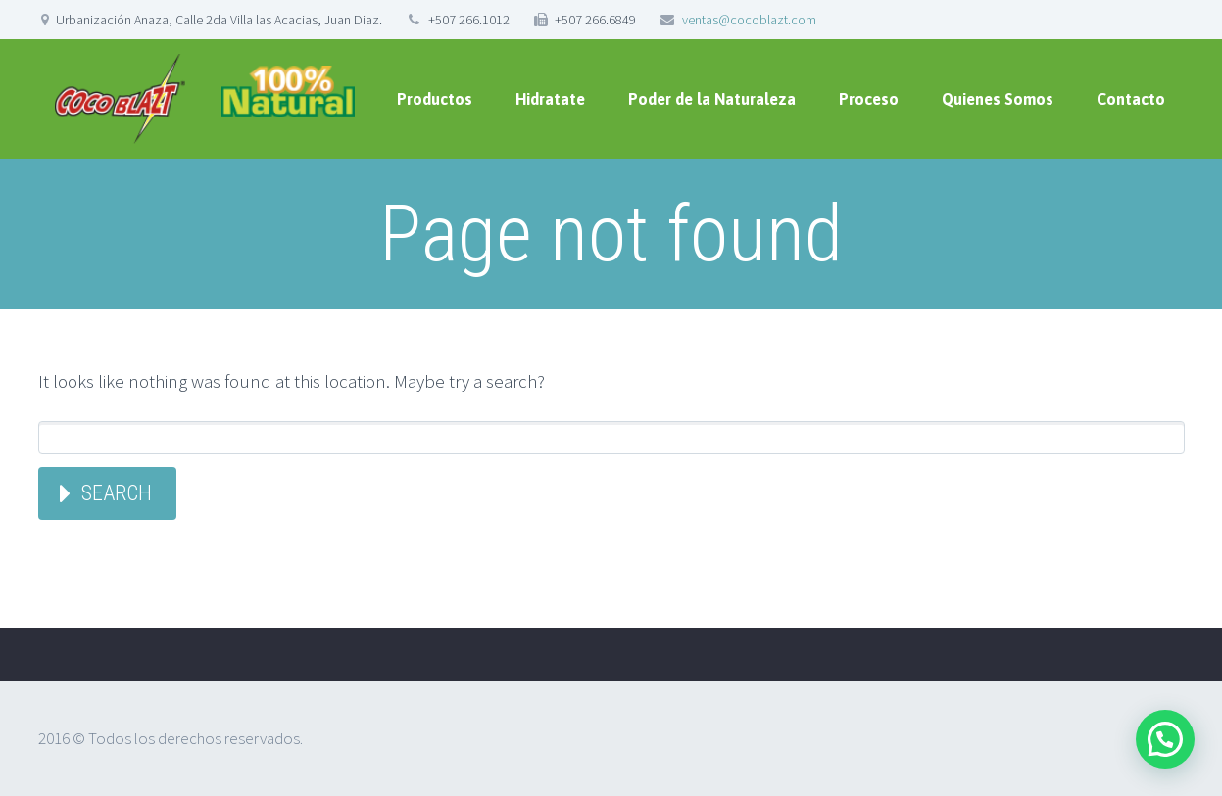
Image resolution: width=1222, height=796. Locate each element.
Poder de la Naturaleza (712, 99)
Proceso (869, 99)
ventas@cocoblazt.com (749, 19)
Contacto (1131, 99)
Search (116, 493)
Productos (434, 99)
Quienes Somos (997, 99)
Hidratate (550, 99)
